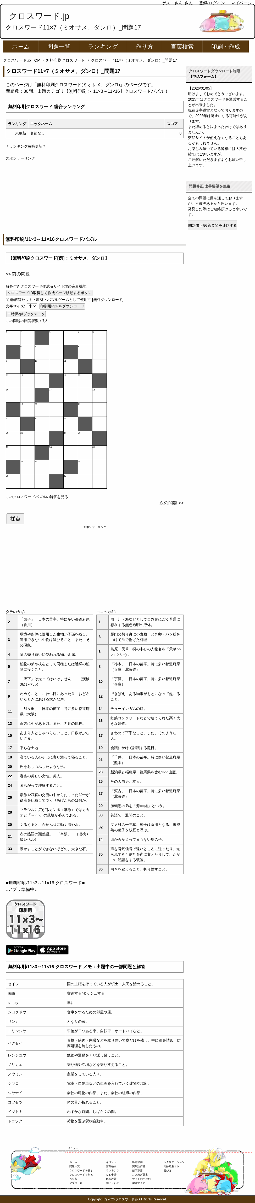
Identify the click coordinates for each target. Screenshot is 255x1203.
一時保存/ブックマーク (26, 314)
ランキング (103, 46)
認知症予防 (138, 1183)
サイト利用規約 (141, 1178)
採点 (15, 519)
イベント (111, 1162)
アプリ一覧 (75, 1183)
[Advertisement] (95, 197)
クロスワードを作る (81, 1174)
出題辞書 (137, 1162)
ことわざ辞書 (140, 1174)
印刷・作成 (225, 46)
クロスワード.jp (39, 16)
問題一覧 (58, 46)
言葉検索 (182, 46)
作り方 (144, 46)
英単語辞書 (138, 1166)
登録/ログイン (212, 3)
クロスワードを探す (81, 1170)
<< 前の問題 (18, 273)
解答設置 (111, 1178)
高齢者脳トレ (171, 1166)
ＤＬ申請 (111, 1174)
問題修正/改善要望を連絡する (212, 225)
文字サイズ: (16, 306)
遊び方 (167, 1170)
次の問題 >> (171, 502)
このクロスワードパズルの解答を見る (37, 497)
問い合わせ (112, 1183)
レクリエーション (174, 1162)
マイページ (241, 3)
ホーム (21, 46)
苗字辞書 (137, 1170)
